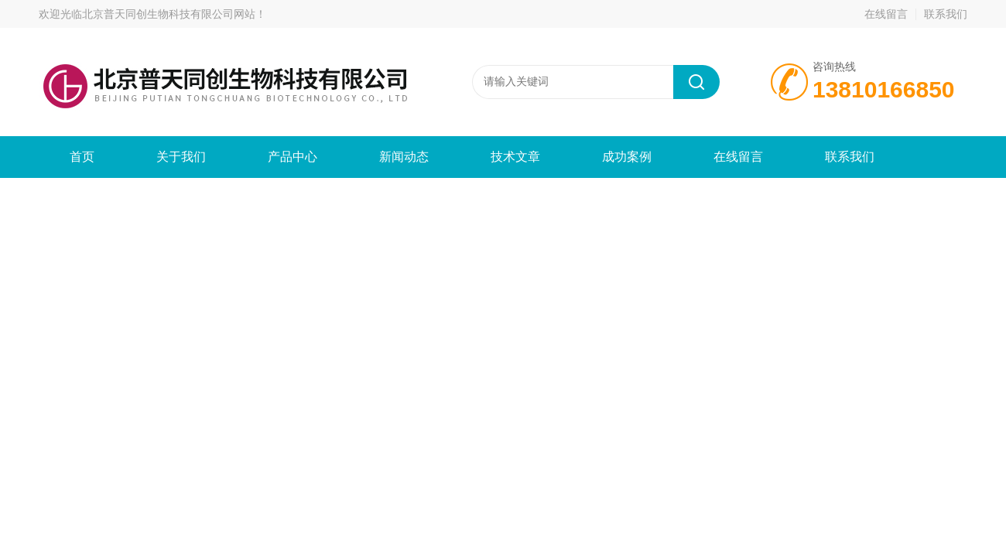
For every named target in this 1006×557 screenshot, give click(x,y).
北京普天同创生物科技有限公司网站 (168, 14)
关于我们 (181, 156)
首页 (82, 156)
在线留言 (886, 14)
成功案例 (627, 156)
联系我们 (945, 14)
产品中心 (292, 156)
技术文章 (515, 156)
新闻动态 (404, 156)
